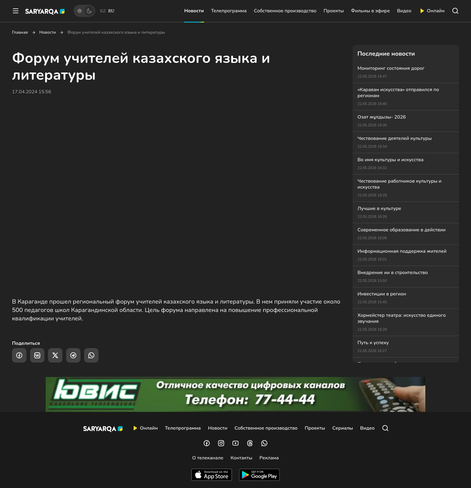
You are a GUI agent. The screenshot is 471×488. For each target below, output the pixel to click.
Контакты (241, 458)
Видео (404, 11)
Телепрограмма (229, 11)
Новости (194, 11)
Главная (20, 32)
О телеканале (207, 458)
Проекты (334, 11)
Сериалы (342, 428)
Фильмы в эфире (370, 11)
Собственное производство (285, 11)
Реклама (269, 458)
